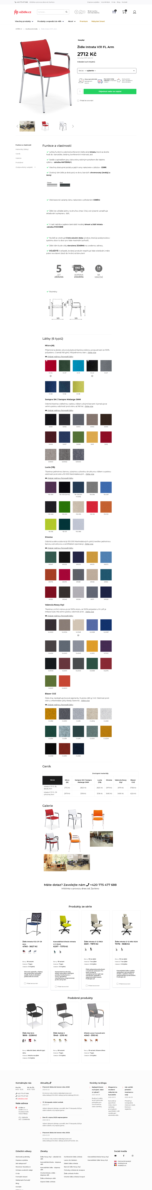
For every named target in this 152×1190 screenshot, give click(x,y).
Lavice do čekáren (70, 1160)
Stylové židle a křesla (47, 1182)
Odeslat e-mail (22, 1098)
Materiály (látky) (22, 149)
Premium (84, 21)
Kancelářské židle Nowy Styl (98, 1160)
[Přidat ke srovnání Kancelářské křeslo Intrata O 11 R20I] (56, 986)
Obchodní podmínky (23, 1157)
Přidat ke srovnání (85, 101)
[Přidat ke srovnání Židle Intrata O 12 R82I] (87, 985)
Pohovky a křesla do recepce (74, 1170)
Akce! (70, 21)
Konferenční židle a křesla (73, 1157)
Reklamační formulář (23, 1180)
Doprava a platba (93, 2)
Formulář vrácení (21, 1177)
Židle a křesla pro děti (48, 1178)
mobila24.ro (120, 1165)
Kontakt (124, 2)
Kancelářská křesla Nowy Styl (98, 1157)
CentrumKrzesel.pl (122, 1161)
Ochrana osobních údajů (24, 1170)
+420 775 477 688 (21, 2)
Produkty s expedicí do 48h (49, 21)
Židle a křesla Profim (71, 1173)
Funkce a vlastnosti (23, 145)
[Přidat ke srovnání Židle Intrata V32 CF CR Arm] (25, 983)
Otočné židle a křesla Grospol (74, 1177)
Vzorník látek (105, 2)
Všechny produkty (23, 21)
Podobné (19, 162)
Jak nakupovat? (21, 1163)
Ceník (18, 154)
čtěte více (92, 353)
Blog (118, 2)
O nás (113, 2)
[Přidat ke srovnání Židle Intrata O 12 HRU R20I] (117, 984)
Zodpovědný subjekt (26, 167)
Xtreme (109, 780)
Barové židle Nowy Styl (72, 1167)
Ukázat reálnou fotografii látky (60, 357)
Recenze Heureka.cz (23, 1167)
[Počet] (80, 91)
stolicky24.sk (120, 1163)
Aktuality (45, 1083)
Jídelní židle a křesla (71, 1163)
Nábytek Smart (98, 21)
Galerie (18, 158)
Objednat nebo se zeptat (110, 91)
